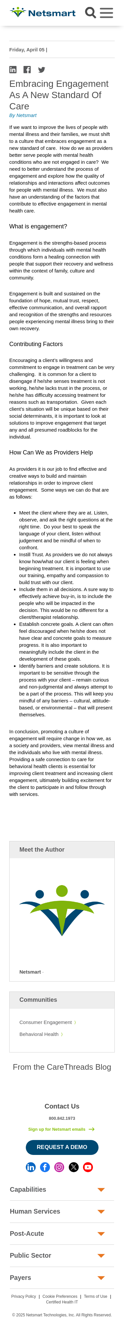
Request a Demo (62, 1147)
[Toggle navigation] (106, 13)
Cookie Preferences (60, 1296)
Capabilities (28, 1189)
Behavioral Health (39, 1034)
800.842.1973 (62, 1118)
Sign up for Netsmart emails (56, 1129)
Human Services (35, 1211)
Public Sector (30, 1255)
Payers (20, 1277)
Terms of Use (95, 1296)
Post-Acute (27, 1233)
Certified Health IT (62, 1302)
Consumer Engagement (46, 1022)
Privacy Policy (23, 1296)
